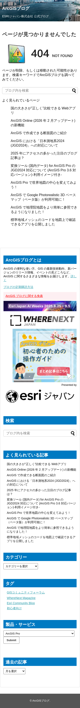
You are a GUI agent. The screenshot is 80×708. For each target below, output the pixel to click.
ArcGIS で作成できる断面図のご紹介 (39, 133)
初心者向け (14, 608)
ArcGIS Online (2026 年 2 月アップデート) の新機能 (41, 469)
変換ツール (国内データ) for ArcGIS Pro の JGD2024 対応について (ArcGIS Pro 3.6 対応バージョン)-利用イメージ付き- (43, 170)
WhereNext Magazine (21, 598)
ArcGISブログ (15, 8)
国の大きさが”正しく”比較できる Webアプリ (37, 464)
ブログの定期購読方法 (18, 287)
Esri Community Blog (21, 603)
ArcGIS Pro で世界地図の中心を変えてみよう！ (39, 512)
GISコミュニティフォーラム (26, 592)
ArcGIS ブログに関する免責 (24, 296)
